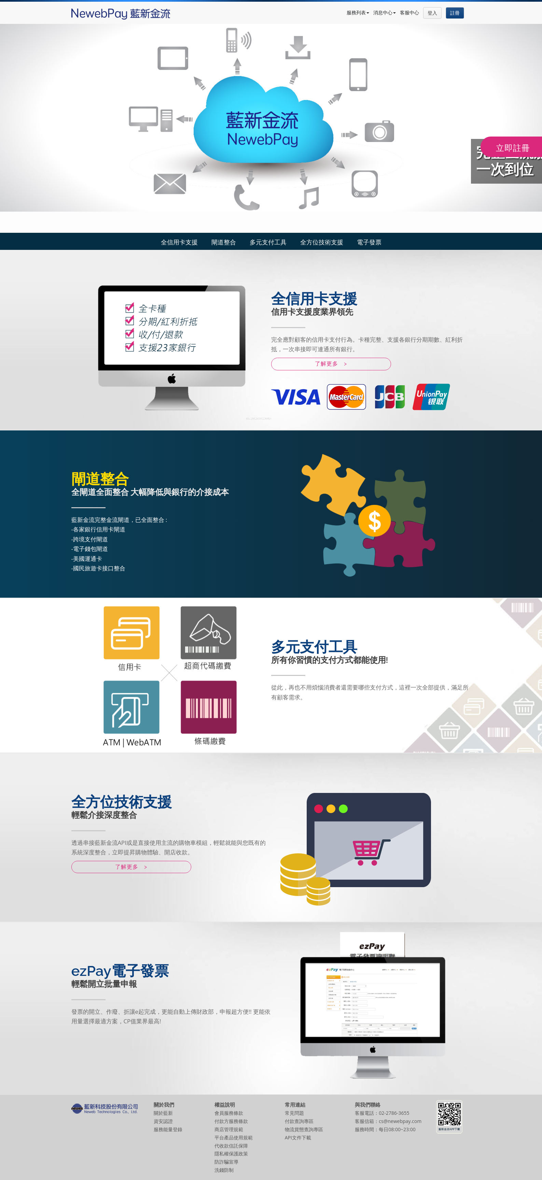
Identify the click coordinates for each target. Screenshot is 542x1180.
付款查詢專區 (299, 1121)
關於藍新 (163, 1113)
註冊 (455, 13)
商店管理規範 (228, 1129)
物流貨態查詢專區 (304, 1129)
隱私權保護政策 (231, 1153)
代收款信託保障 (231, 1145)
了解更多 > (331, 363)
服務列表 (358, 12)
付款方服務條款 (231, 1121)
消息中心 (384, 12)
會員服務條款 (228, 1113)
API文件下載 (298, 1137)
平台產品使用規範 (233, 1137)
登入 (432, 13)
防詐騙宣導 (226, 1161)
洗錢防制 (224, 1170)
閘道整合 (223, 242)
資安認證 (163, 1121)
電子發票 (369, 242)
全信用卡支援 (179, 242)
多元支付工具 (268, 242)
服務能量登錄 (168, 1129)
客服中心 (409, 12)
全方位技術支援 (321, 242)
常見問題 (294, 1113)
